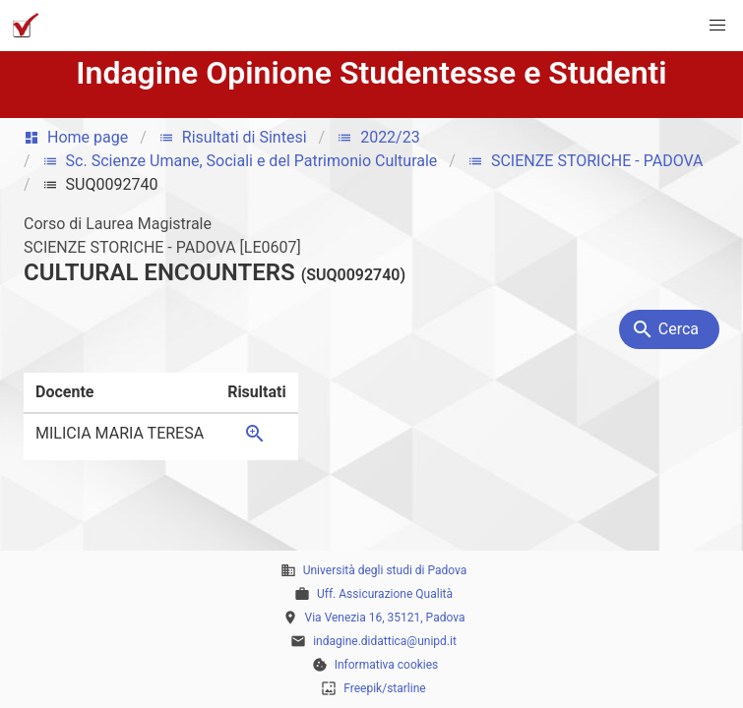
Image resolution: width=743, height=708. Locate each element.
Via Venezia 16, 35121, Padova (385, 617)
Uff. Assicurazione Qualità (385, 594)
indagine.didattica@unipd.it (385, 641)
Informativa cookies (387, 665)
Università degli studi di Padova (385, 570)
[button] (717, 25)
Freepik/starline (384, 688)
